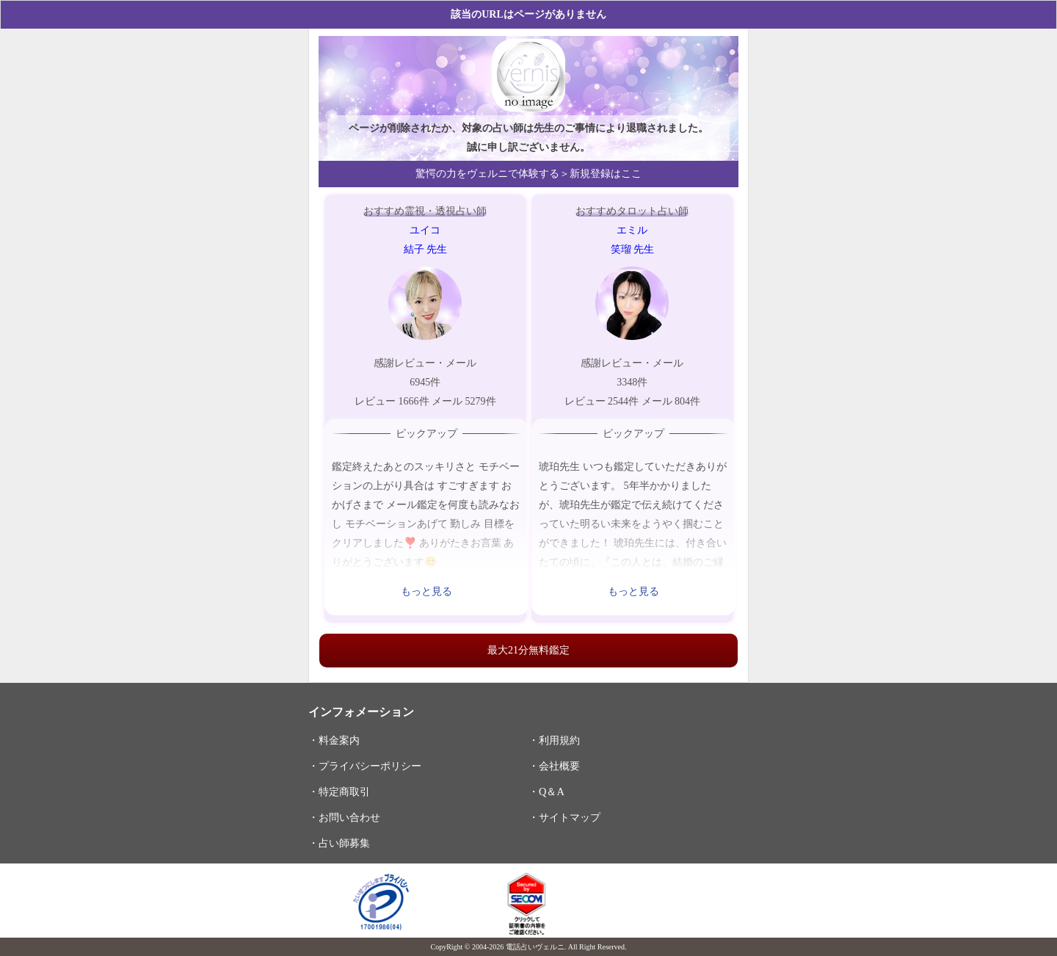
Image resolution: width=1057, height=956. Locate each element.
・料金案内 (334, 740)
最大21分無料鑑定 (528, 650)
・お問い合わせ (344, 817)
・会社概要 (554, 766)
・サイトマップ (564, 817)
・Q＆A (546, 791)
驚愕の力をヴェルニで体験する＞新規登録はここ (528, 173)
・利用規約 (554, 740)
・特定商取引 (339, 791)
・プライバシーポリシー (364, 766)
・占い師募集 (339, 843)
